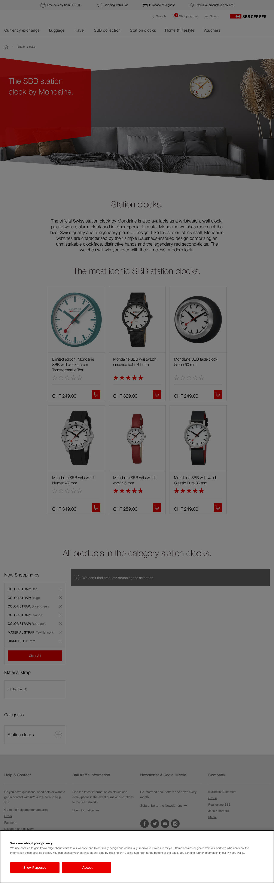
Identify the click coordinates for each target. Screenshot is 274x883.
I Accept (87, 867)
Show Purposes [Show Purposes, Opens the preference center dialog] (34, 867)
